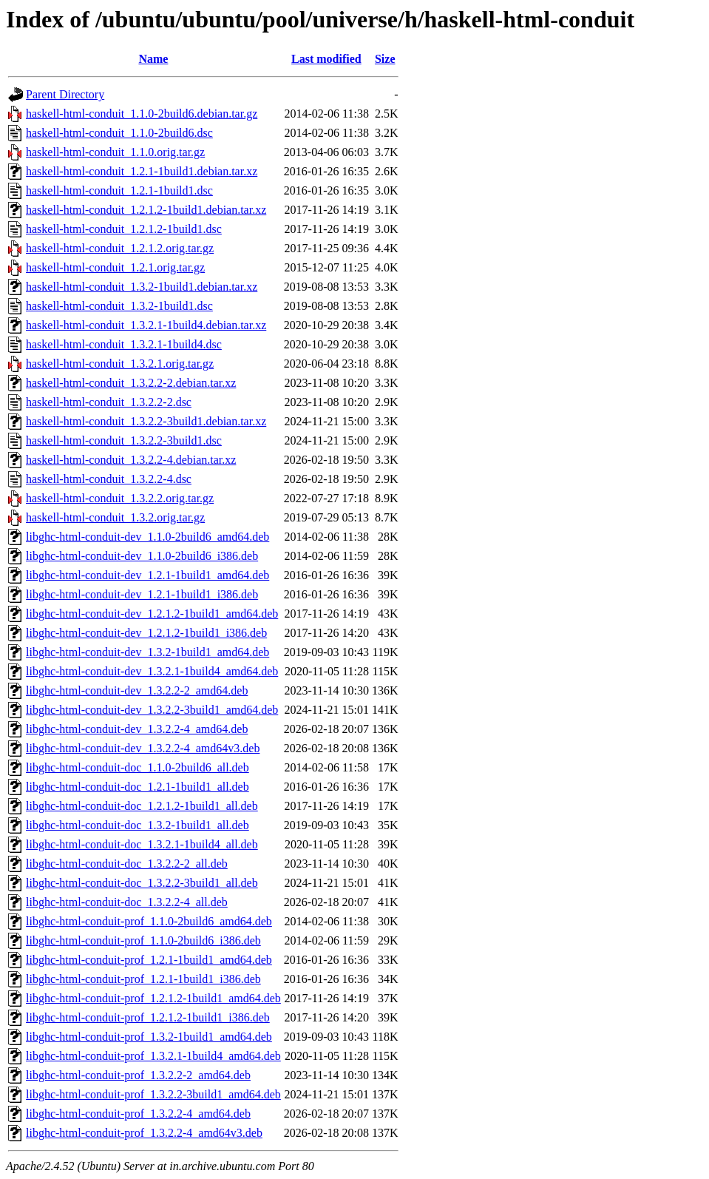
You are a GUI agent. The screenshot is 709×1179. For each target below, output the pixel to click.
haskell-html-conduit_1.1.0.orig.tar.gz (115, 152)
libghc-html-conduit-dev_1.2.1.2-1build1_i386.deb (146, 632)
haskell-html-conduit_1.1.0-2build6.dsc (119, 132)
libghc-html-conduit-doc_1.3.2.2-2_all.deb (127, 863)
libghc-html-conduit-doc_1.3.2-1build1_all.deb (137, 825)
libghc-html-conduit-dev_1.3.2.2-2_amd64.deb (137, 690)
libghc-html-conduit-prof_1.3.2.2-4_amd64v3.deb (144, 1132)
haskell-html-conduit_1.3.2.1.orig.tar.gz (120, 363)
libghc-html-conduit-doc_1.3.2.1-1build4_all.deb (142, 844)
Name (153, 59)
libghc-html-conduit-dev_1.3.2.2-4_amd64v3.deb (142, 748)
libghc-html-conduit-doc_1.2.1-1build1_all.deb (137, 786)
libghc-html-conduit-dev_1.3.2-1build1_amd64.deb (147, 652)
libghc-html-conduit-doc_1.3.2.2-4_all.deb (127, 902)
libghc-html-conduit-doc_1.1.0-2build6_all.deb (137, 767)
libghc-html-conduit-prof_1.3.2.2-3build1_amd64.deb (153, 1094)
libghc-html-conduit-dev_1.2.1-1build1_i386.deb (142, 594)
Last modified (326, 59)
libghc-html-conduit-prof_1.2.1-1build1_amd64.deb (149, 959)
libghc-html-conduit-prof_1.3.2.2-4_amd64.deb (138, 1113)
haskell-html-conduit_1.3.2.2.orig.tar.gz (120, 498)
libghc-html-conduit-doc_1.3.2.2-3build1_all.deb (142, 882)
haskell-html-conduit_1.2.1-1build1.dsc (119, 190)
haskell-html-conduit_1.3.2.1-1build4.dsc (124, 344)
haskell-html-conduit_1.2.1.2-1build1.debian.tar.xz (146, 209)
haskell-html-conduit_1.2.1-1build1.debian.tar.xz (141, 171)
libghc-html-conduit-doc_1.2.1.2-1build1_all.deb (142, 806)
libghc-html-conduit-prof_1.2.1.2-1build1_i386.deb (148, 1017)
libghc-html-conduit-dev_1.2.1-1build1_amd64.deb (147, 575)
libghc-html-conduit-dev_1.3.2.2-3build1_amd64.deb (152, 709)
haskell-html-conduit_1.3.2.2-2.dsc (108, 402)
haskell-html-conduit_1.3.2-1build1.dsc (119, 306)
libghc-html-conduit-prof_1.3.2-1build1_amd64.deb (149, 1036)
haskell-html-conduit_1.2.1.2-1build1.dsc (124, 229)
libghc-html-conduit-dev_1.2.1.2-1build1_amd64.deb (152, 613)
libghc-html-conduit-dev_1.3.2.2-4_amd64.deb (137, 729)
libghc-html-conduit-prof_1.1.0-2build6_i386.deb (143, 940)
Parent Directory (65, 94)
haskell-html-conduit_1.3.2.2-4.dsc (108, 479)
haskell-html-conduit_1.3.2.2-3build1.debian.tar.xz (146, 421)
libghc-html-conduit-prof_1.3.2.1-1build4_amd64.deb (153, 1056)
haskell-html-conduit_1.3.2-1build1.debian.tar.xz (141, 286)
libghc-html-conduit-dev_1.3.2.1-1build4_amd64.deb (152, 671)
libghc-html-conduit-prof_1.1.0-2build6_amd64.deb (149, 921)
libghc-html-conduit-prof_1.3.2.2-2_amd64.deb (138, 1075)
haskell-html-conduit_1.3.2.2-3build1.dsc (124, 440)
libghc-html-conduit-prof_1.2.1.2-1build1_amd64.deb (153, 998)
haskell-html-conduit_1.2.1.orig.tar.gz (115, 267)
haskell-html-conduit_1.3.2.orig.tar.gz (115, 517)
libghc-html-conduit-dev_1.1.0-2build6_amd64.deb (147, 536)
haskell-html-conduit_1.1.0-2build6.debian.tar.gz (141, 113)
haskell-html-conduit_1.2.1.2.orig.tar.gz (120, 248)
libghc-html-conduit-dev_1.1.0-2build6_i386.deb (142, 556)
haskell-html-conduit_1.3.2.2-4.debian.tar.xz (131, 459)
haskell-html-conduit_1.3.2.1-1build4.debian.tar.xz (146, 325)
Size (385, 59)
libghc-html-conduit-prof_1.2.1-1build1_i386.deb (143, 979)
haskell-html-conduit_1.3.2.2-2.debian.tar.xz (131, 382)
